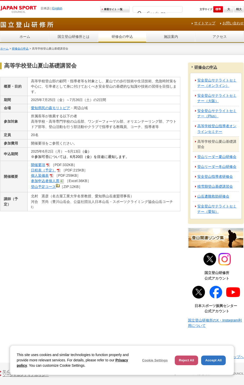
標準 (218, 9)
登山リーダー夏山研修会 (216, 157)
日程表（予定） (43, 170)
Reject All (186, 360)
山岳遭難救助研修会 (213, 196)
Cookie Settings (155, 360)
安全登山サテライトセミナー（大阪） (216, 98)
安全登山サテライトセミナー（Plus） (216, 113)
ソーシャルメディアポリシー (26, 375)
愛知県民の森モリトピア (50, 108)
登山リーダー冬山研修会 (216, 167)
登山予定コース (43, 187)
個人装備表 (40, 175)
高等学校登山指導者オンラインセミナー (216, 128)
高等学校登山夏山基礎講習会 (216, 144)
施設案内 (171, 37)
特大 (239, 9)
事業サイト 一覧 (113, 9)
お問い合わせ (233, 23)
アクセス (220, 37)
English (57, 8)
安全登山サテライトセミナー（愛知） (216, 209)
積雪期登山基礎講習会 (215, 186)
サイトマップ (204, 23)
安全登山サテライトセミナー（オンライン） (216, 83)
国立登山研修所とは (74, 37)
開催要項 (38, 165)
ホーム (25, 37)
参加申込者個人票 (45, 181)
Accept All (213, 360)
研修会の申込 (122, 37)
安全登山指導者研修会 (215, 176)
